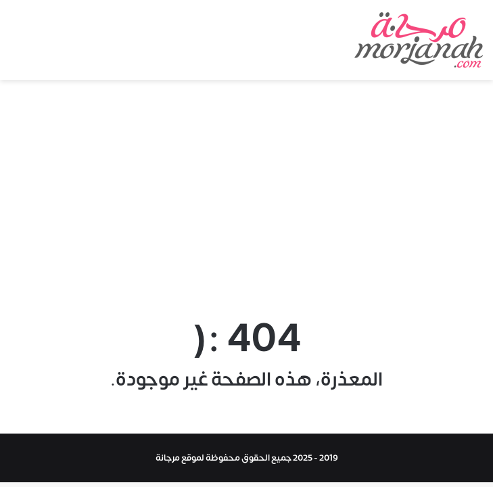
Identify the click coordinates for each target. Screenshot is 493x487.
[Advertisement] (246, 194)
